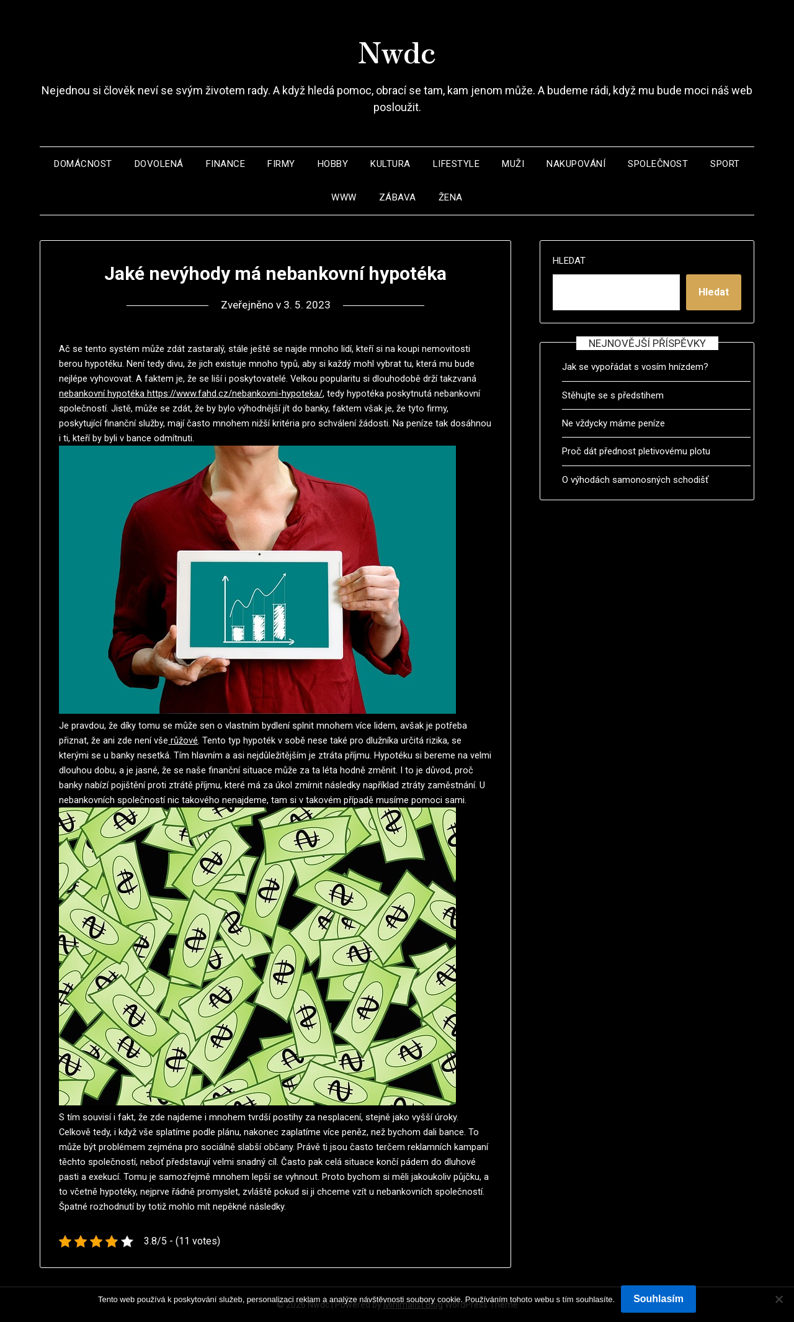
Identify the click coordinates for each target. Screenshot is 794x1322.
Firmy (281, 163)
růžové (183, 740)
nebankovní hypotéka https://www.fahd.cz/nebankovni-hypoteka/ (191, 393)
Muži (513, 163)
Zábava (397, 197)
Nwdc (397, 50)
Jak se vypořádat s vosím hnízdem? (635, 366)
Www (344, 197)
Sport (725, 163)
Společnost (658, 163)
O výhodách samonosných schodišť (635, 479)
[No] (778, 1299)
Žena (451, 197)
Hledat (569, 260)
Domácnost (83, 163)
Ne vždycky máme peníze (613, 423)
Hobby (333, 163)
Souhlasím (658, 1298)
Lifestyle (456, 163)
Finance (226, 163)
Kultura (390, 163)
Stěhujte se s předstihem (613, 395)
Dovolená (159, 163)
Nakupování (575, 163)
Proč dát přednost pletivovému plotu (636, 451)
